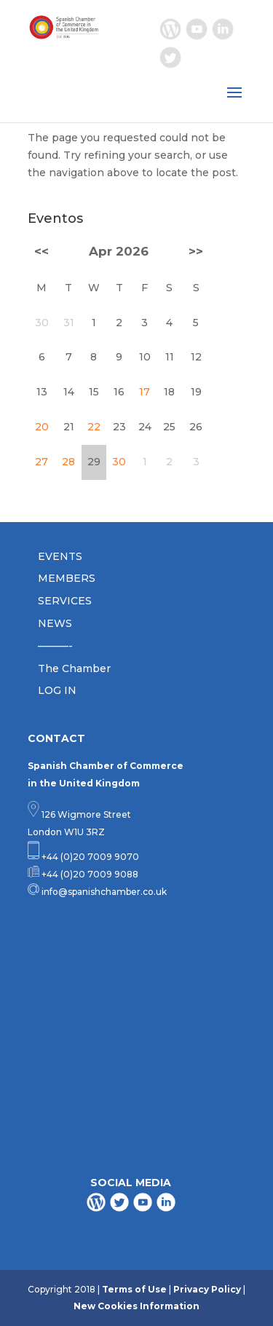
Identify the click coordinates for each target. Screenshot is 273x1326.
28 (68, 461)
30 (119, 461)
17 (144, 391)
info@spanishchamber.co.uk (103, 891)
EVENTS (60, 556)
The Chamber (74, 668)
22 (93, 426)
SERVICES (65, 600)
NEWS (55, 623)
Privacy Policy (207, 1289)
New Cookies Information (136, 1306)
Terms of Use (134, 1289)
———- (55, 645)
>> (196, 251)
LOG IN (57, 690)
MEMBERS (66, 578)
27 (41, 461)
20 (42, 426)
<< (41, 251)
